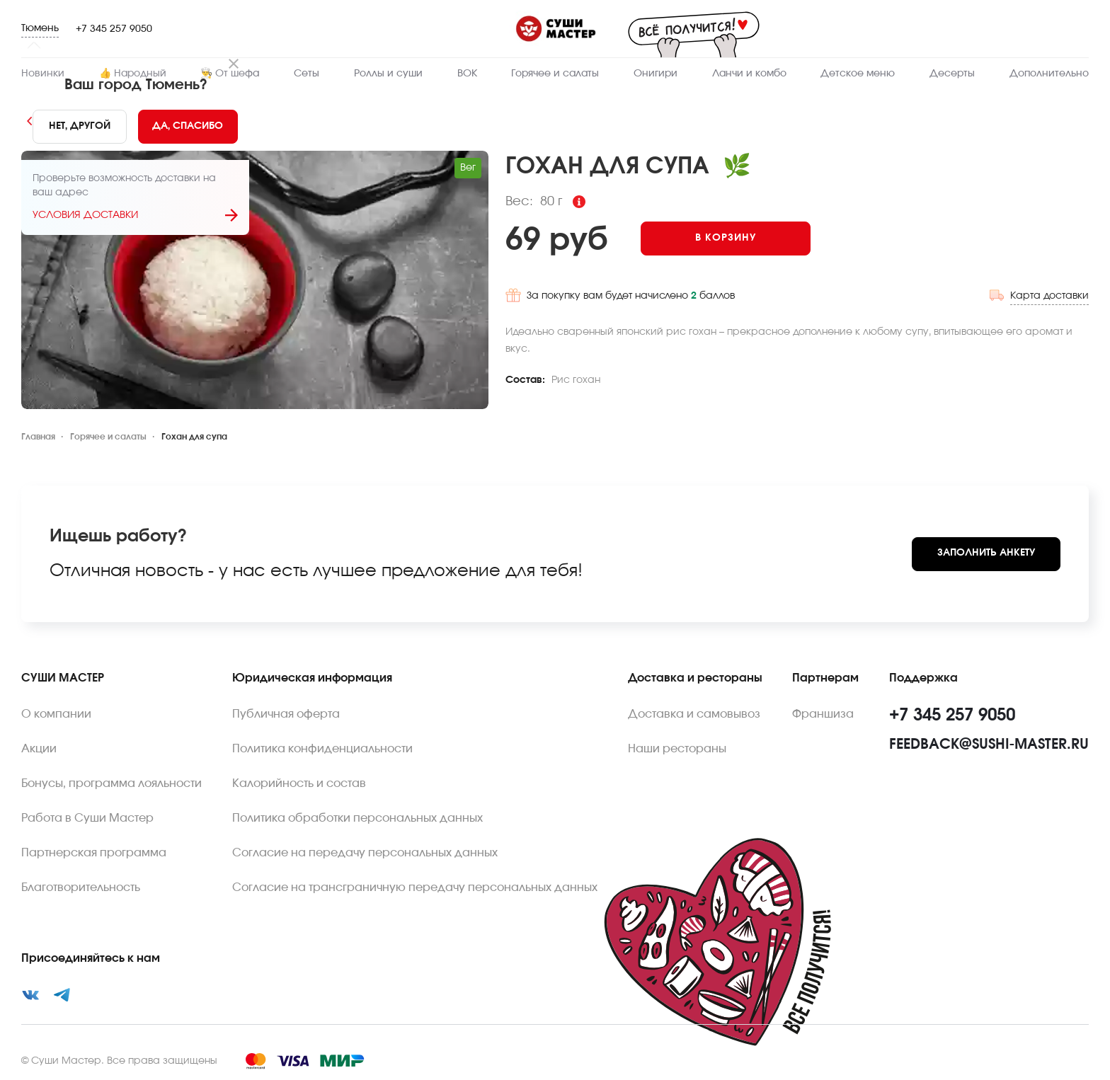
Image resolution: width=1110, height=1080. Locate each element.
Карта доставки (1049, 291)
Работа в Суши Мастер (87, 818)
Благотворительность (80, 887)
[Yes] (188, 127)
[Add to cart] (739, 238)
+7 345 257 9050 (114, 29)
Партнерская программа (93, 852)
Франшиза (823, 714)
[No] (79, 127)
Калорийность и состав (299, 783)
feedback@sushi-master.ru (989, 744)
